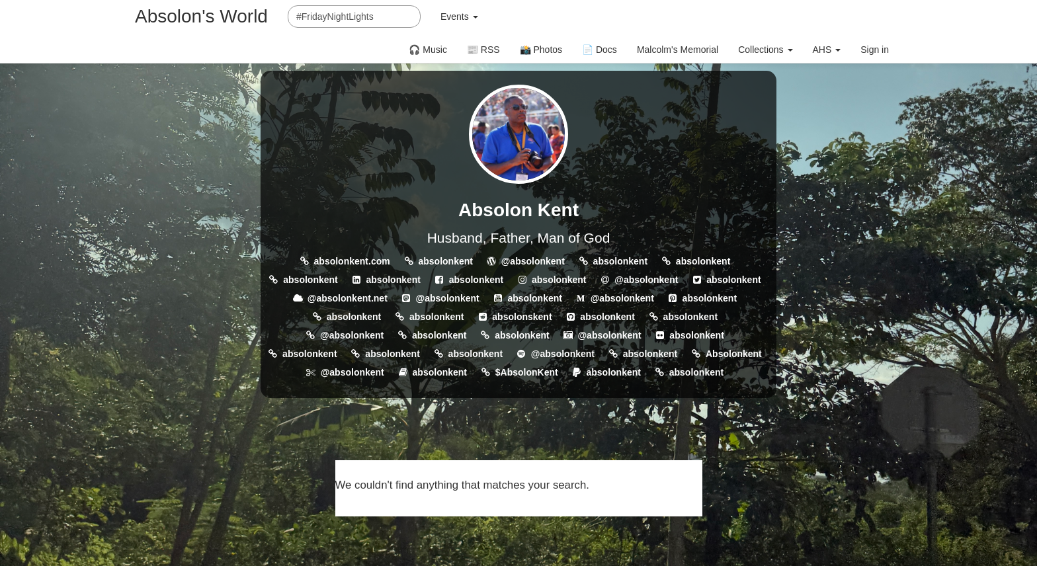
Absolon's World (201, 16)
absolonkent (445, 261)
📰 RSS (483, 49)
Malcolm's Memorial (677, 49)
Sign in (874, 49)
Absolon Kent (518, 210)
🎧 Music (427, 49)
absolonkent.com (352, 261)
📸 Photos (541, 49)
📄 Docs (599, 49)
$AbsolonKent (526, 372)
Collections (765, 49)
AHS (827, 49)
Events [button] (459, 16)
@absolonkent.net (348, 298)
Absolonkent (734, 353)
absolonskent (522, 316)
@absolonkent (533, 261)
